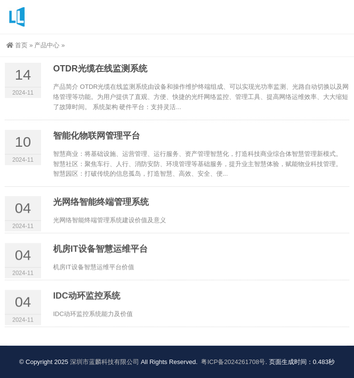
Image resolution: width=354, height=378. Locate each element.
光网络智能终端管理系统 (101, 205)
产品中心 (46, 45)
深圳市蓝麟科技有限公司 (104, 361)
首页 (17, 45)
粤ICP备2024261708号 (233, 361)
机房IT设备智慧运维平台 (100, 253)
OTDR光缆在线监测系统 (100, 74)
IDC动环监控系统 (86, 300)
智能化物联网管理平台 (96, 141)
